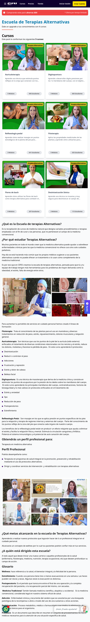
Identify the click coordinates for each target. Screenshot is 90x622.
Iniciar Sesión (64, 4)
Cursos (22, 4)
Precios (31, 4)
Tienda (40, 4)
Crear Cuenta (79, 4)
